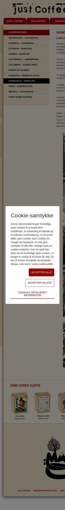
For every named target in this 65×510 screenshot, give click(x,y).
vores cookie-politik (42, 264)
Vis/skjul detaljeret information (32, 294)
